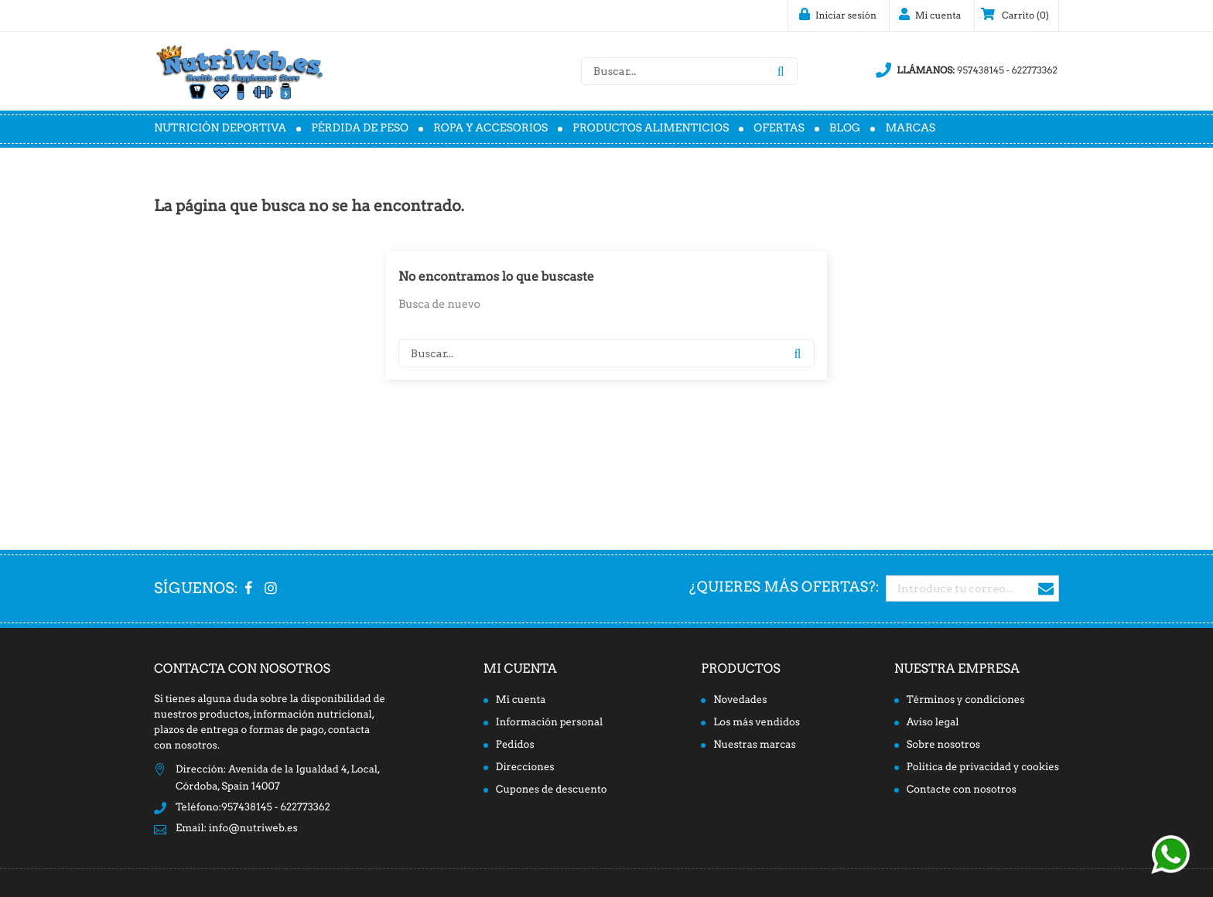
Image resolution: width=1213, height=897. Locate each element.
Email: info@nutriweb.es (237, 828)
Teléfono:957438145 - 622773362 (253, 807)
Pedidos (515, 745)
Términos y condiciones (966, 700)
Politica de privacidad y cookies (983, 767)
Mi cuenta (520, 668)
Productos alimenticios (650, 128)
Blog (845, 128)
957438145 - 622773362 (967, 70)
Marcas (910, 128)
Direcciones (525, 767)
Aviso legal (933, 722)
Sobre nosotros (943, 745)
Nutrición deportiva (220, 128)
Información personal (549, 722)
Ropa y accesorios (490, 128)
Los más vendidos (756, 722)
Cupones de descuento (551, 790)
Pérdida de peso (359, 128)
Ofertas (779, 128)
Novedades (740, 700)
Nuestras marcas (754, 745)
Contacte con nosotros (962, 790)
